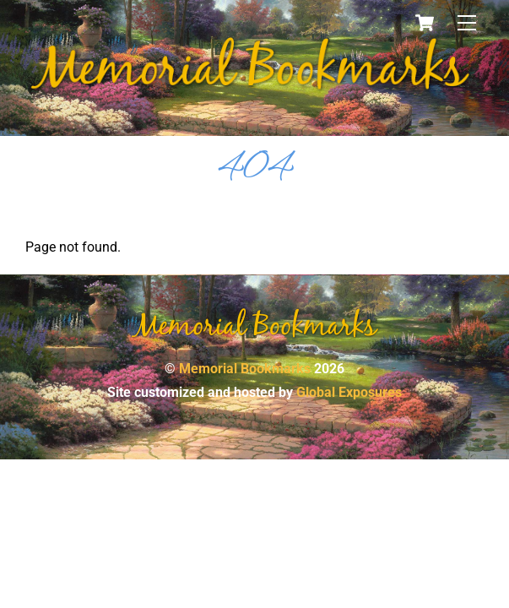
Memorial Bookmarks (245, 369)
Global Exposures (349, 392)
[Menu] (467, 23)
